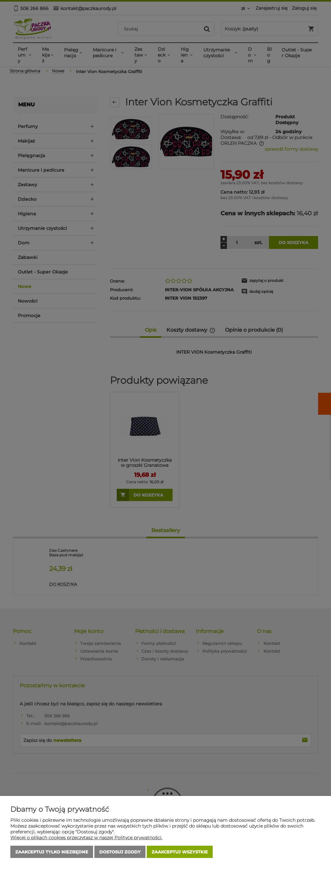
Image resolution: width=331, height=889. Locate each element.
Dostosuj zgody (120, 851)
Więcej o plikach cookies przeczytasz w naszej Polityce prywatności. (86, 838)
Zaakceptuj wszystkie (180, 851)
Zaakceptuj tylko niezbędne (51, 851)
